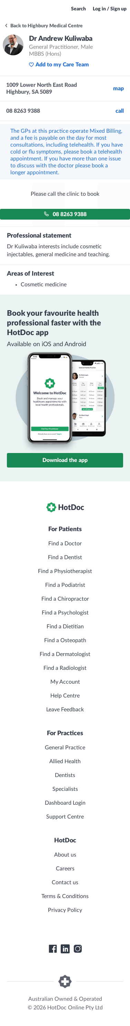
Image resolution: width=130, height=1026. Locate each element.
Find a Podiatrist (65, 585)
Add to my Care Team (59, 64)
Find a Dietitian (65, 626)
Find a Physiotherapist (65, 571)
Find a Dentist (65, 557)
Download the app (65, 460)
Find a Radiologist (65, 668)
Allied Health (65, 761)
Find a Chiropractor (65, 599)
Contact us (65, 882)
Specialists (65, 789)
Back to (43, 26)
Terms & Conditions (65, 896)
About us (65, 855)
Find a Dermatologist (65, 654)
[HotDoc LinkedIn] (65, 948)
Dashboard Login (65, 803)
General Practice (65, 747)
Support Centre (65, 817)
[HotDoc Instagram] (77, 948)
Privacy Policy (65, 910)
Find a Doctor (65, 543)
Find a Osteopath (65, 640)
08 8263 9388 (65, 214)
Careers (65, 868)
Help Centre (65, 696)
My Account (65, 682)
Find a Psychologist (65, 613)
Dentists (65, 775)
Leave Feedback (65, 709)
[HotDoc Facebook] (53, 948)
